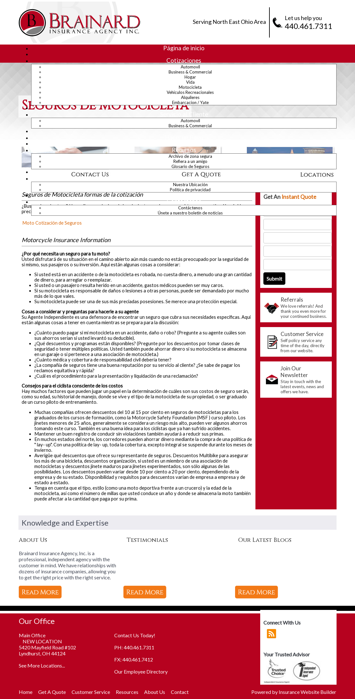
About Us (154, 692)
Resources (127, 692)
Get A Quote (52, 692)
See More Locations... (42, 665)
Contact (180, 692)
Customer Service (91, 692)
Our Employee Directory (141, 671)
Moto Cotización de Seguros (52, 223)
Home (25, 692)
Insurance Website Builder (307, 692)
